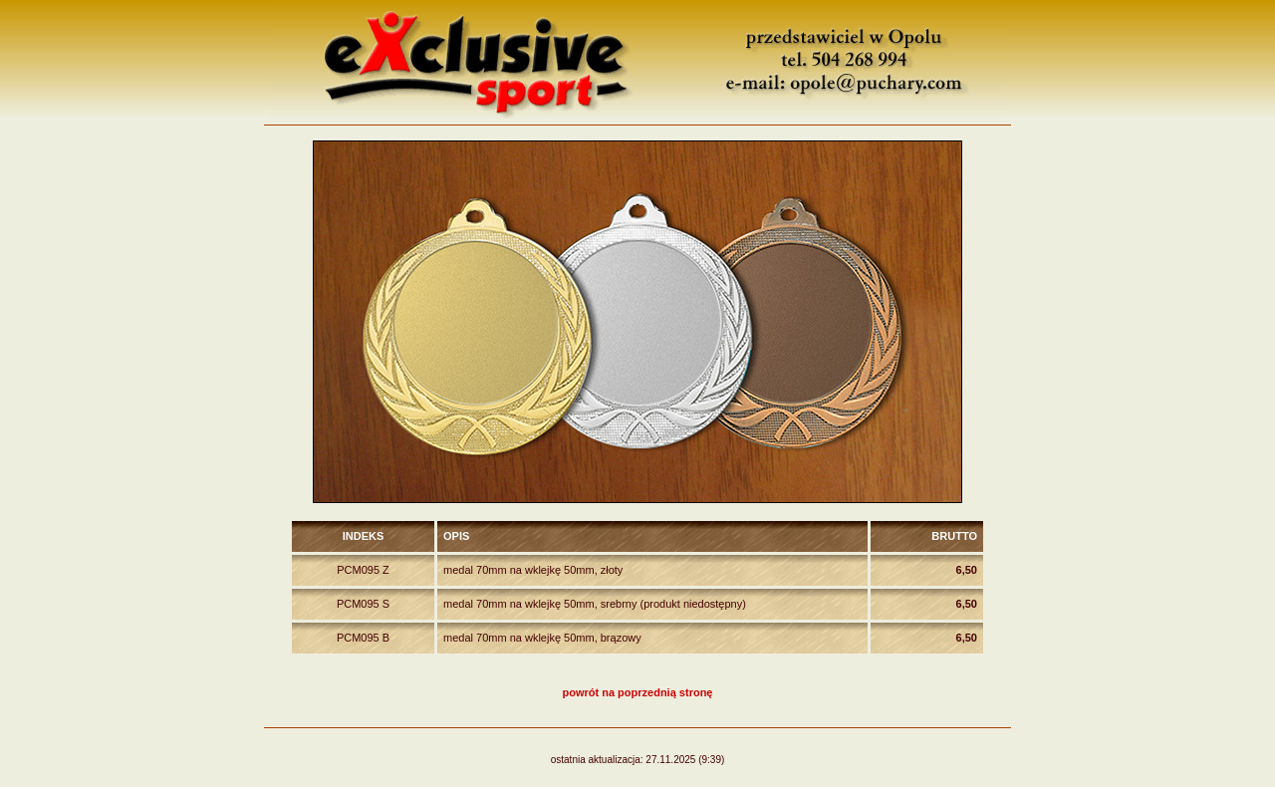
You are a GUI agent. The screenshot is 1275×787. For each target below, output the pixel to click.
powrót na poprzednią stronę (638, 692)
